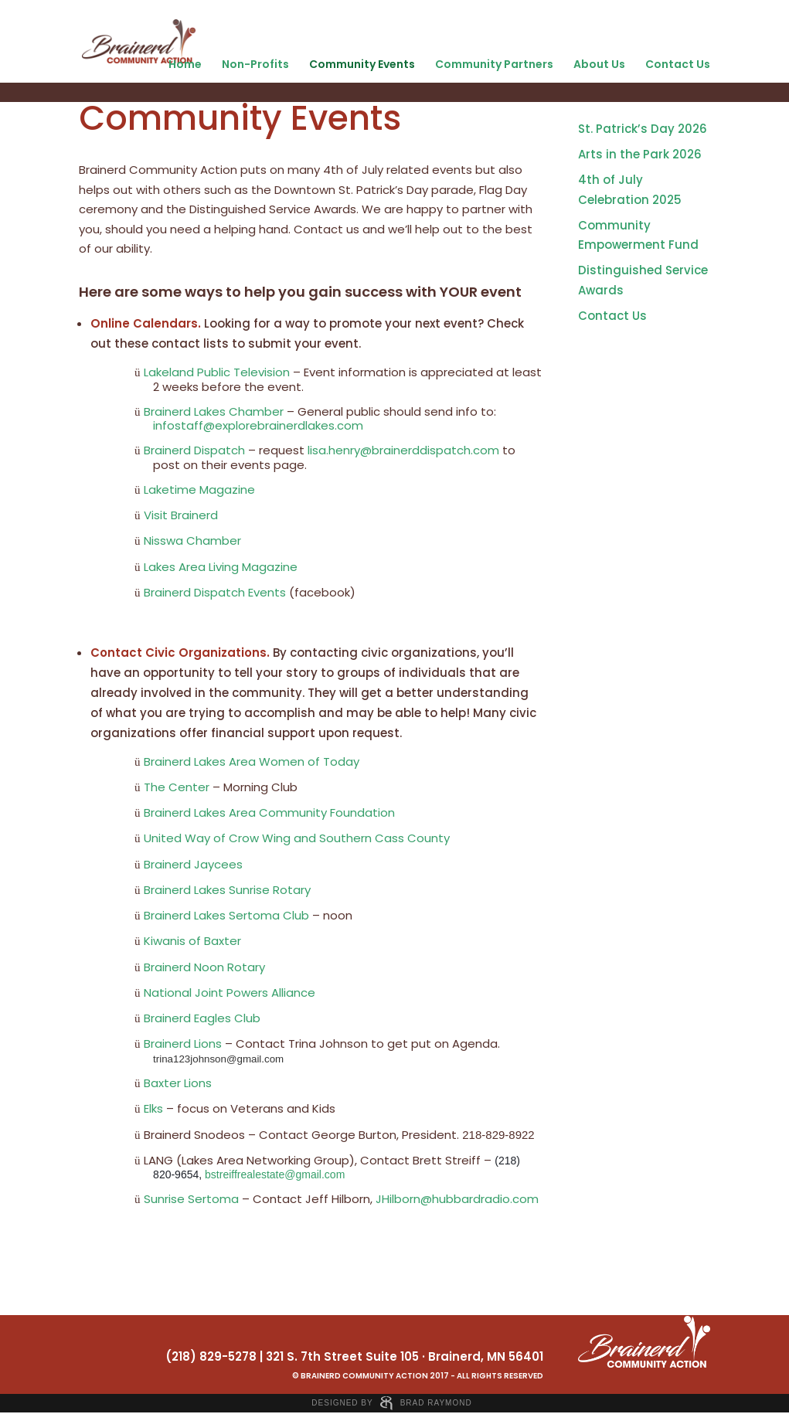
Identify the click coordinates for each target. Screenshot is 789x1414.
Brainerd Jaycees (193, 864)
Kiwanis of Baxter (192, 941)
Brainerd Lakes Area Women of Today (251, 761)
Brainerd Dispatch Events (215, 592)
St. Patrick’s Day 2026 (642, 129)
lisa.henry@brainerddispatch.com (403, 450)
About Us (599, 64)
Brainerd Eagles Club (202, 1018)
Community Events (362, 64)
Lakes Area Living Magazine (221, 567)
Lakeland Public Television (217, 372)
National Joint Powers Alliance (229, 992)
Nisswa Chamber (192, 540)
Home (185, 64)
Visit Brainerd (181, 515)
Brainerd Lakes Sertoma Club (226, 915)
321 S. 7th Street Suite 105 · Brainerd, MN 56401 (404, 1356)
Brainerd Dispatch (194, 450)
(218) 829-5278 (211, 1356)
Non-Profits (255, 64)
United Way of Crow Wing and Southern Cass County (297, 838)
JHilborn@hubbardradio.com (457, 1199)
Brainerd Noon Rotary (204, 967)
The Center (176, 787)
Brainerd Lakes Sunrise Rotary (227, 890)
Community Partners (494, 64)
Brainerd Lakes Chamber (214, 411)
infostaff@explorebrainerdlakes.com (258, 425)
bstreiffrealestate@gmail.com (275, 1174)
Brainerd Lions (183, 1043)
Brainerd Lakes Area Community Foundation (269, 812)
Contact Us (677, 64)
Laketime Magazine (199, 489)
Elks (153, 1108)
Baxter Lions (178, 1083)
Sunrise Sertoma (191, 1199)
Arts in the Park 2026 (640, 154)
